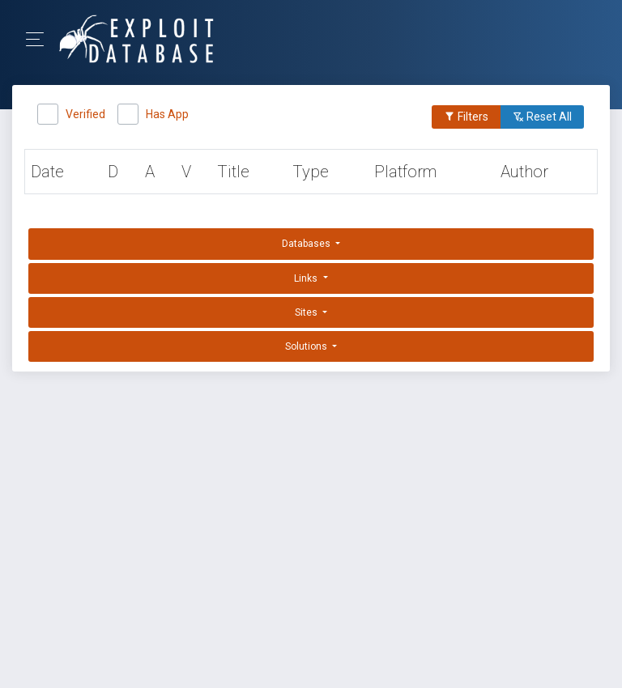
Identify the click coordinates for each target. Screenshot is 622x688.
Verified (85, 112)
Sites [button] (307, 312)
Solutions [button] (307, 346)
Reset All (542, 116)
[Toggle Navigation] (40, 39)
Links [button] (307, 278)
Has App (167, 112)
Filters (466, 116)
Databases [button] (307, 243)
